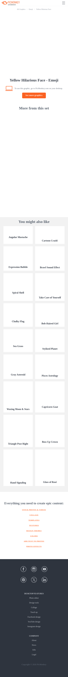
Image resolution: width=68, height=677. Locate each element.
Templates (34, 520)
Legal (34, 655)
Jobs (34, 650)
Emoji (31, 9)
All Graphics (21, 9)
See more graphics (34, 95)
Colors (34, 536)
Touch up (34, 612)
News (34, 645)
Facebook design (34, 617)
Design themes (34, 531)
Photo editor (34, 598)
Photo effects (34, 546)
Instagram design (34, 626)
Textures (34, 525)
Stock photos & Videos (34, 510)
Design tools (34, 603)
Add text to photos (34, 541)
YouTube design (34, 622)
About (34, 640)
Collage (34, 515)
